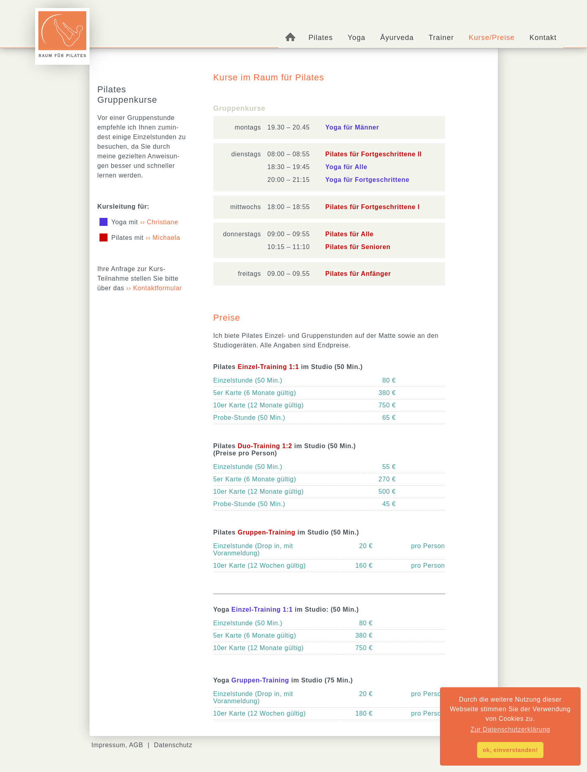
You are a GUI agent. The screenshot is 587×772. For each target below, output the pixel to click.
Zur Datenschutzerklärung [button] (510, 729)
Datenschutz (173, 745)
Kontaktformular (157, 288)
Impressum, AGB (117, 745)
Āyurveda (397, 38)
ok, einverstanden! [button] (510, 750)
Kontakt (543, 38)
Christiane (162, 222)
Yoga (356, 38)
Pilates (320, 38)
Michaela (166, 237)
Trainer (441, 38)
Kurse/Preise (492, 38)
